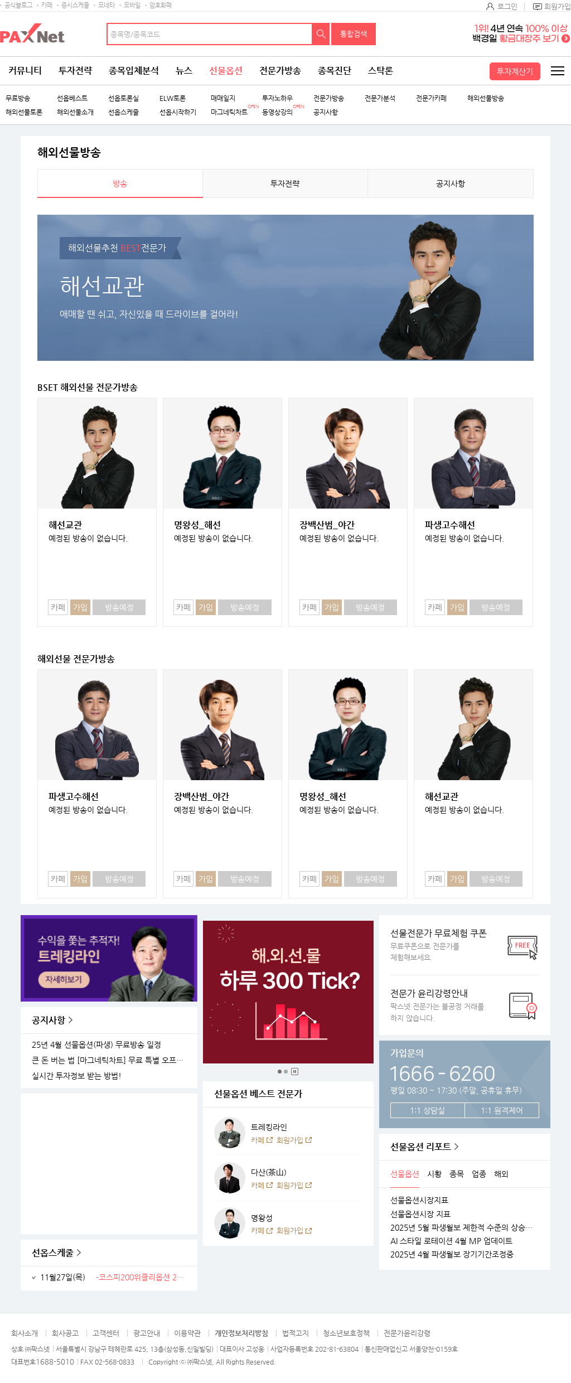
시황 (434, 1173)
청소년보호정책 (346, 1333)
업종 (479, 1173)
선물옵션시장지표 (419, 1200)
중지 (294, 1071)
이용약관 (187, 1333)
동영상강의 (277, 112)
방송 (120, 183)
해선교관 (65, 525)
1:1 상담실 (427, 1110)
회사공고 (65, 1333)
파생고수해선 (450, 525)
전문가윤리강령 (407, 1333)
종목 (456, 1173)
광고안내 (146, 1333)
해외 (501, 1173)
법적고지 (295, 1333)
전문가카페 (431, 98)
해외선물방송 (485, 98)
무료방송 (18, 98)
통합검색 (353, 34)
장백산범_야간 (327, 525)
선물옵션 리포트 (420, 1147)
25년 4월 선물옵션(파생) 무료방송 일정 (96, 1045)
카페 (46, 5)
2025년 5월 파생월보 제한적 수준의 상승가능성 (464, 1227)
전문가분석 (380, 98)
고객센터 (106, 1333)
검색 (321, 34)
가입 (80, 607)
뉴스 (184, 70)
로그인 (507, 6)
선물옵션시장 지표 (420, 1214)
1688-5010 (55, 1361)
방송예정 (119, 607)
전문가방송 (280, 70)
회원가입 (557, 6)
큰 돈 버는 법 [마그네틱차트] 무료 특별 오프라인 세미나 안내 (110, 1060)
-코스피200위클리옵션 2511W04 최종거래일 (142, 1277)
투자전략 (75, 70)
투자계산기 (515, 71)
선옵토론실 (123, 98)
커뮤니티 (25, 70)
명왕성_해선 (197, 525)
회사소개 (24, 1333)
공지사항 (325, 112)
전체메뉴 (557, 71)
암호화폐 (160, 5)
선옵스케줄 (123, 112)
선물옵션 (226, 70)
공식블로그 (18, 5)
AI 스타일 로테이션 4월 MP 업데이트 (451, 1240)
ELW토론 (172, 98)
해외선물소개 (75, 112)
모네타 (106, 5)
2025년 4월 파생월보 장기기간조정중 (452, 1254)
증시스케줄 (75, 5)
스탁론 (380, 70)
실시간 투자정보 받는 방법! (77, 1076)
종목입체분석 (134, 70)
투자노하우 (277, 98)
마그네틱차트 (229, 112)
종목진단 (334, 70)
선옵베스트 (72, 98)
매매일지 (223, 98)
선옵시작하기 (177, 112)
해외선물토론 (24, 112)
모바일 (132, 5)
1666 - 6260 (442, 1072)
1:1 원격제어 (502, 1110)
